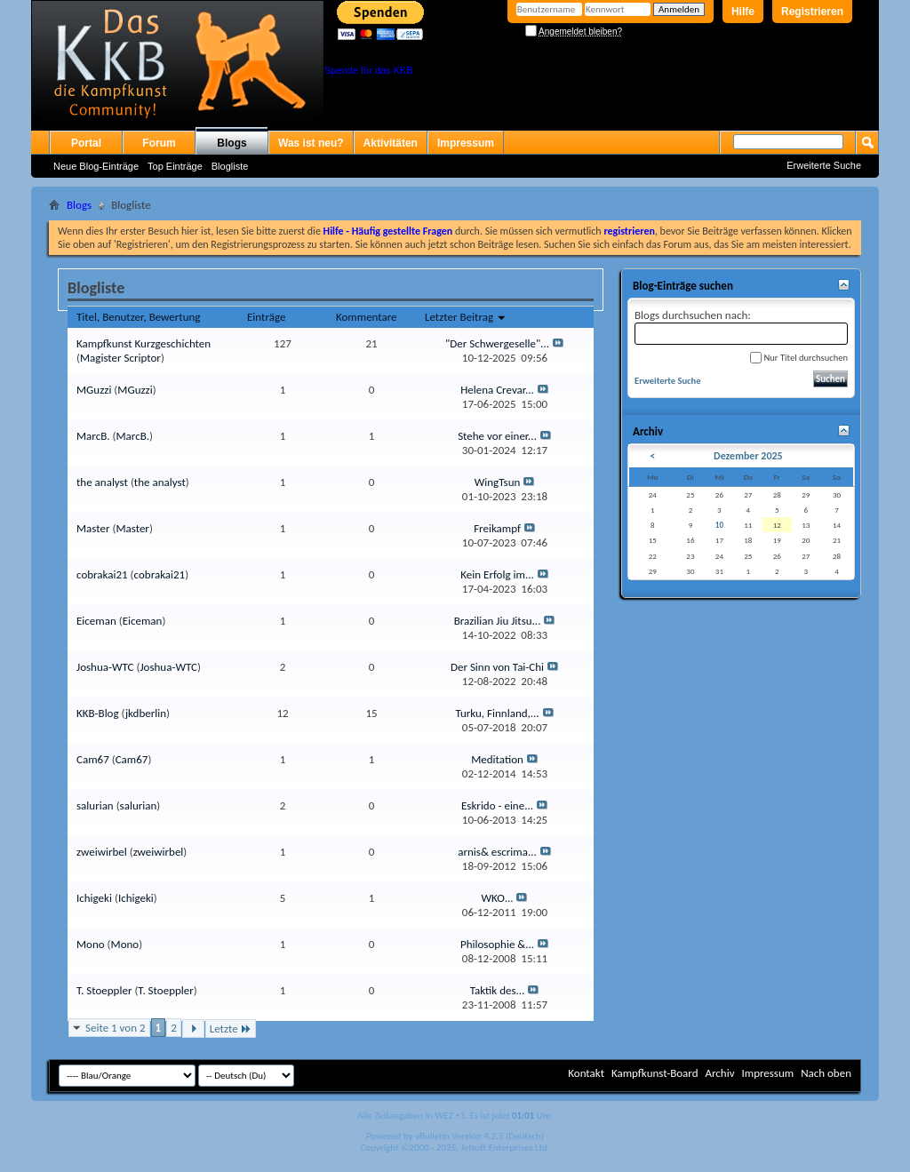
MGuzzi (93, 389)
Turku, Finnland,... (497, 713)
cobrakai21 (102, 574)
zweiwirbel (101, 851)
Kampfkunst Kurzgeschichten (143, 343)
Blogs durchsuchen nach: (741, 326)
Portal (86, 143)
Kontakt (586, 1073)
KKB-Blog (97, 713)
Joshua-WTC (105, 667)
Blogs (231, 143)
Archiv (719, 1073)
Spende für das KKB (368, 70)
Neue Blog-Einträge (96, 166)
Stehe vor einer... (497, 435)
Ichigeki (94, 898)
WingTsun (498, 482)
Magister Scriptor (120, 357)
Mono (90, 944)
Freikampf (497, 528)
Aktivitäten (390, 143)
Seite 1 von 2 (115, 1027)
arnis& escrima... (497, 851)
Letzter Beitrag (466, 316)
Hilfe (742, 11)
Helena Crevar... (497, 389)
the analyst (102, 482)
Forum (158, 143)
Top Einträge (175, 166)
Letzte (230, 1028)
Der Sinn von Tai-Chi (497, 667)
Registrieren (812, 11)
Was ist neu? (311, 143)
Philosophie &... (497, 944)
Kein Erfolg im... (496, 574)
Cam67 (92, 759)
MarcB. (93, 435)
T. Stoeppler (104, 990)
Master (93, 528)
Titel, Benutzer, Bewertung (138, 316)
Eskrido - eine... (497, 805)
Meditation (497, 759)
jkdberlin (145, 713)
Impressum (465, 143)
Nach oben (826, 1073)
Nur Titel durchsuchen (799, 357)
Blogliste (230, 166)
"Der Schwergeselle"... (497, 343)
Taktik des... (497, 990)
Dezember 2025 (748, 456)
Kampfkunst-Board (654, 1073)
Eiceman (96, 620)
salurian (95, 805)
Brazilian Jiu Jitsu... (497, 620)
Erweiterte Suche (823, 165)
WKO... (498, 898)
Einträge (266, 316)
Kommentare (366, 316)
